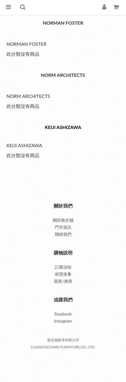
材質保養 (63, 273)
